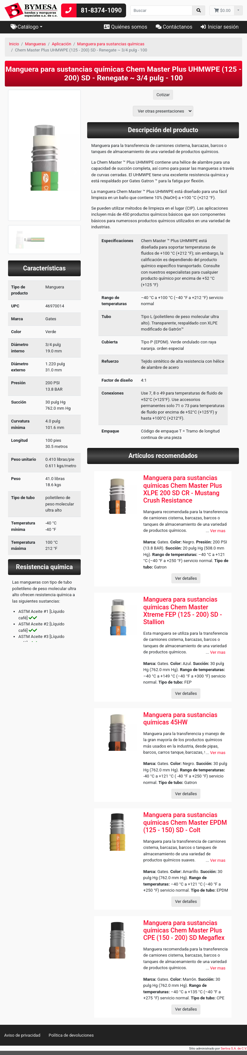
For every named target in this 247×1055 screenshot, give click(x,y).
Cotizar (162, 94)
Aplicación (61, 43)
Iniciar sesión (220, 27)
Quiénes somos (125, 27)
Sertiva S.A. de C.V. (234, 1048)
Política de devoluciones (71, 1035)
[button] (13, 172)
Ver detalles (186, 578)
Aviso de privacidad (22, 1035)
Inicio (14, 43)
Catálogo (25, 27)
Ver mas (217, 530)
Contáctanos (174, 27)
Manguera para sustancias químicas (110, 43)
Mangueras (35, 43)
